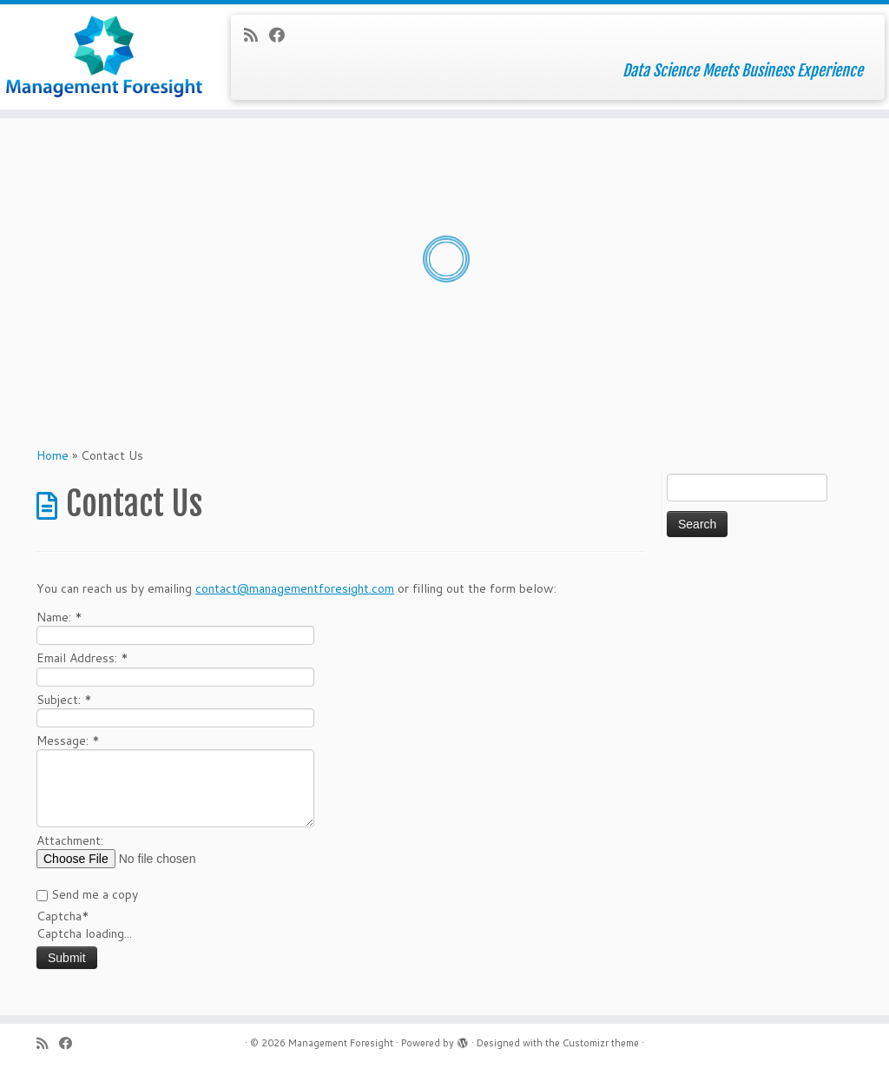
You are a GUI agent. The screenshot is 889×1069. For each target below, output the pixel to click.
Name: (59, 617)
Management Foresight (340, 1043)
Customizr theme (601, 1043)
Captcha (62, 916)
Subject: (64, 699)
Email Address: (82, 658)
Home (52, 455)
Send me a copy (94, 894)
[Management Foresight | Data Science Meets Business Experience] (104, 56)
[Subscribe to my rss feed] (256, 34)
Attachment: (69, 840)
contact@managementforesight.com (294, 588)
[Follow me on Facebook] (282, 34)
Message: (68, 740)
